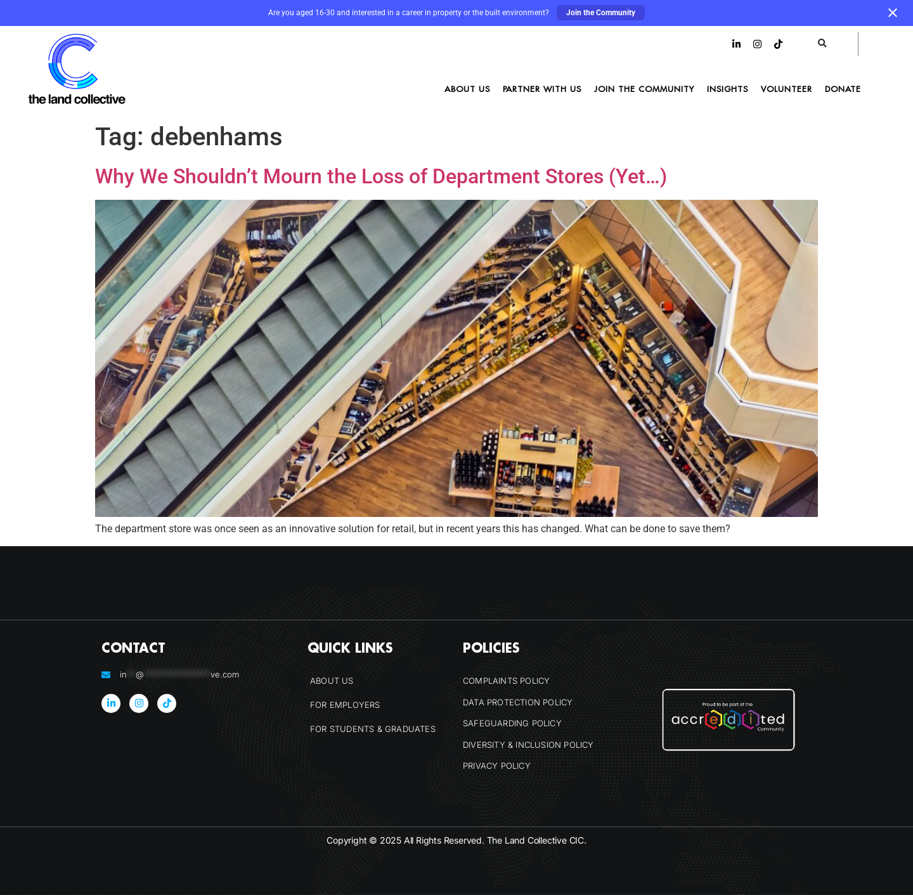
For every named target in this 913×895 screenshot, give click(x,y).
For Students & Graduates (373, 729)
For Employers (345, 705)
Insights (727, 89)
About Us (467, 89)
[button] (822, 44)
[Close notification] (892, 12)
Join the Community (600, 12)
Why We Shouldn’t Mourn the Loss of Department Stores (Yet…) (381, 176)
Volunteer (786, 89)
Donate (843, 89)
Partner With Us (542, 89)
